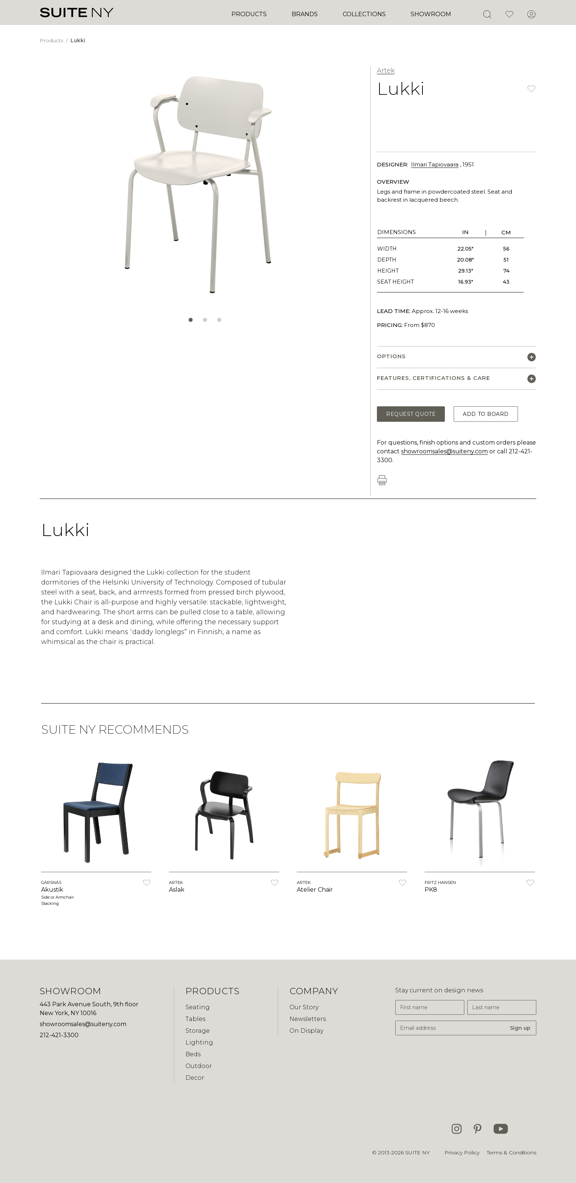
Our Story (303, 1007)
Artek (386, 70)
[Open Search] (487, 14)
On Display (306, 1030)
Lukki (78, 40)
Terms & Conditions (511, 1152)
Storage (198, 1030)
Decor (195, 1077)
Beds (193, 1054)
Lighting (199, 1042)
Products (249, 14)
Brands (305, 14)
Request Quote (411, 414)
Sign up (520, 1028)
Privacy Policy (461, 1152)
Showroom (431, 14)
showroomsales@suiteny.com (444, 451)
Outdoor (199, 1065)
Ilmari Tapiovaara (434, 164)
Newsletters (307, 1018)
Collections (364, 14)
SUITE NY (417, 1152)
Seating (198, 1007)
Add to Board (486, 414)
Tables (195, 1018)
